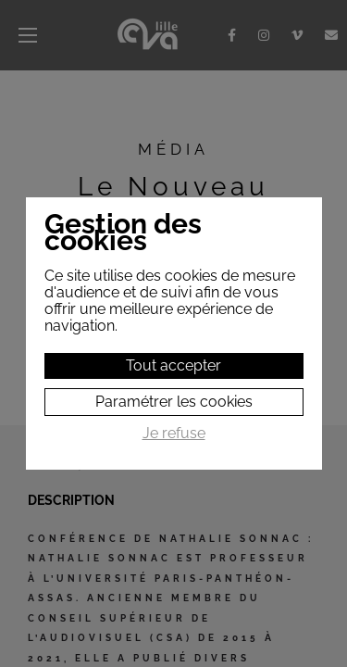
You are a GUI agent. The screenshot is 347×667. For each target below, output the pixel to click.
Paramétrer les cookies (174, 401)
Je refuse (174, 433)
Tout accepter (173, 365)
